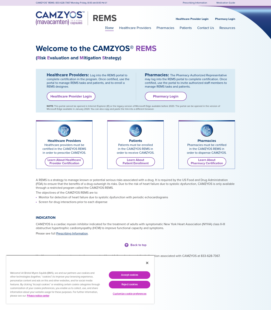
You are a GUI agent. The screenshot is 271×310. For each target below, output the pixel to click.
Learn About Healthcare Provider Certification (64, 161)
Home (109, 28)
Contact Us (205, 28)
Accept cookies (129, 275)
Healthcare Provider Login (192, 19)
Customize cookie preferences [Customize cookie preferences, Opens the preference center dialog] (129, 293)
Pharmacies (165, 28)
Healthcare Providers (135, 28)
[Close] (147, 263)
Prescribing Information (72, 233)
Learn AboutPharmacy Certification (207, 161)
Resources (227, 28)
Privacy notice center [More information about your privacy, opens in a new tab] (38, 295)
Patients (186, 28)
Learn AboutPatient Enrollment (136, 161)
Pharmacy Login (225, 19)
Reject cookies (129, 284)
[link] (64, 130)
